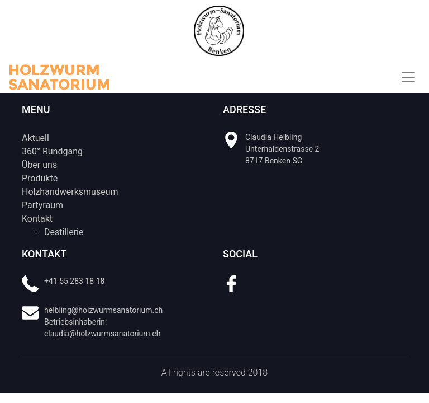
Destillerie (63, 232)
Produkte (40, 178)
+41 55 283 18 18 (74, 281)
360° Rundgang (52, 151)
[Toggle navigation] (408, 77)
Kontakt (37, 218)
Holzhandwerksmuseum (70, 191)
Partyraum (42, 205)
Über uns (39, 165)
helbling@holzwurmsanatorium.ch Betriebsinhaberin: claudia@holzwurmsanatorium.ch (103, 322)
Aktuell (35, 138)
